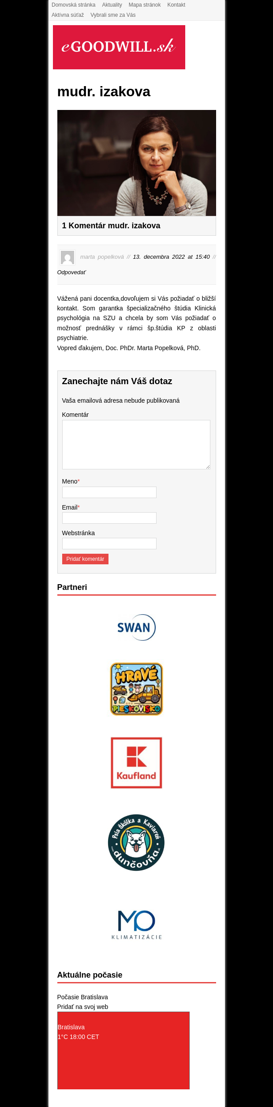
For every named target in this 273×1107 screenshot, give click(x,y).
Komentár (75, 414)
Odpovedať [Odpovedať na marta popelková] (71, 272)
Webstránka (78, 532)
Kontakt (176, 5)
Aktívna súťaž (68, 15)
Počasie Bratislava (82, 997)
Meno (70, 481)
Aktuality (112, 5)
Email (70, 507)
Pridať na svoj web (82, 1006)
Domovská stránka (73, 5)
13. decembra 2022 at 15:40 (171, 257)
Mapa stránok (145, 5)
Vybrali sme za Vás (112, 15)
